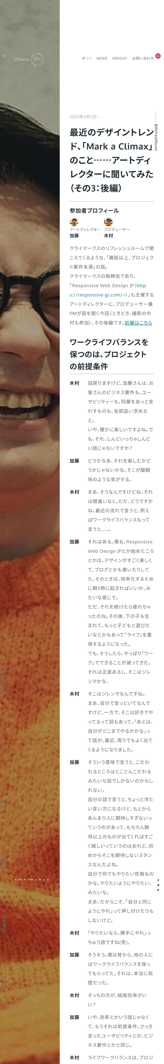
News (102, 58)
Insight (120, 58)
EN (89, 58)
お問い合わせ (143, 58)
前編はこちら (138, 323)
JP (84, 58)
